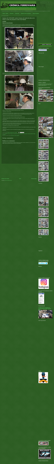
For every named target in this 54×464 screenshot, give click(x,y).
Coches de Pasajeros (10, 133)
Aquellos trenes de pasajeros (26, 13)
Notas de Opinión (36, 13)
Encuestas (11, 13)
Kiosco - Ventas (5, 13)
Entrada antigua (34, 178)
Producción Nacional (30, 133)
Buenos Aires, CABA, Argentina (15, 135)
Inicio (20, 178)
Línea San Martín (25, 133)
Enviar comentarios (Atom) (8, 180)
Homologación (21, 133)
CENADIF (6, 133)
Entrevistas (17, 13)
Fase (18, 133)
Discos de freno (15, 133)
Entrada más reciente (5, 178)
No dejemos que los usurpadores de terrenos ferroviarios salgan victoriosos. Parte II (44, 308)
